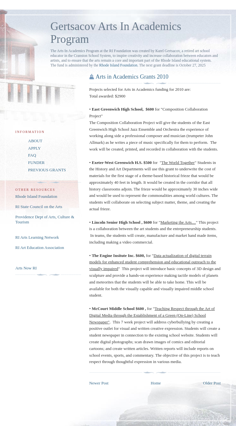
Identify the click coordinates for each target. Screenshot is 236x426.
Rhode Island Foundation (36, 196)
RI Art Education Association (39, 247)
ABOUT (35, 140)
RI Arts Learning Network (37, 237)
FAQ (32, 155)
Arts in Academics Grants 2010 (132, 77)
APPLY (34, 148)
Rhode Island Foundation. (118, 65)
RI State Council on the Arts (38, 206)
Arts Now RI (26, 268)
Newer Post (98, 383)
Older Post (212, 383)
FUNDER (36, 162)
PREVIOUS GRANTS (47, 169)
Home (156, 383)
